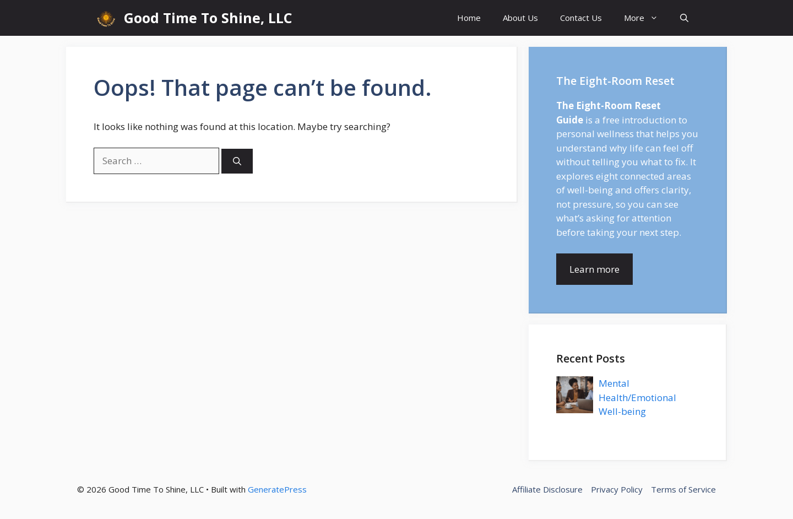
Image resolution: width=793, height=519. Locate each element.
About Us (520, 17)
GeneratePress (277, 489)
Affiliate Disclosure (547, 489)
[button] (684, 18)
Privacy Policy (617, 489)
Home (469, 17)
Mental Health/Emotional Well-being (637, 397)
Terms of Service (683, 489)
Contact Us (581, 17)
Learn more (594, 269)
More (646, 18)
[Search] (237, 161)
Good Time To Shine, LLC (208, 17)
